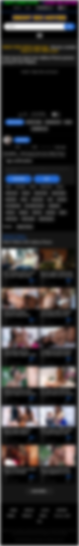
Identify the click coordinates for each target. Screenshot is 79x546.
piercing (50, 212)
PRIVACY (27, 515)
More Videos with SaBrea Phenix (27, 242)
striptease (54, 206)
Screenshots (53, 122)
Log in (28, 7)
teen (36, 180)
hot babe (20, 186)
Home (13, 510)
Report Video (33, 122)
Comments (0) (40, 129)
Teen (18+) (27, 172)
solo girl (61, 199)
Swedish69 (22, 140)
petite (63, 212)
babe (8, 186)
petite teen (11, 219)
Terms (11, 515)
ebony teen (11, 193)
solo (50, 199)
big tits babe (58, 193)
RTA (39, 521)
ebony (60, 186)
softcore (10, 212)
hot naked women (34, 206)
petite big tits (46, 219)
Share (68, 122)
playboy (23, 212)
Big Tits (57, 172)
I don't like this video (25, 115)
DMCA (43, 515)
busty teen (37, 199)
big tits (26, 193)
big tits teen (41, 193)
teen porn (48, 180)
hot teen (62, 180)
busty (24, 199)
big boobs (11, 199)
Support (61, 510)
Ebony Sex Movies (36, 540)
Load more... (39, 491)
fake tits (37, 212)
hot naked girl (13, 206)
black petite (28, 219)
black (33, 186)
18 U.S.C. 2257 (62, 515)
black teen (46, 186)
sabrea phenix (21, 180)
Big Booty (42, 172)
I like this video (20, 115)
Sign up (17, 7)
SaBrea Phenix (24, 226)
